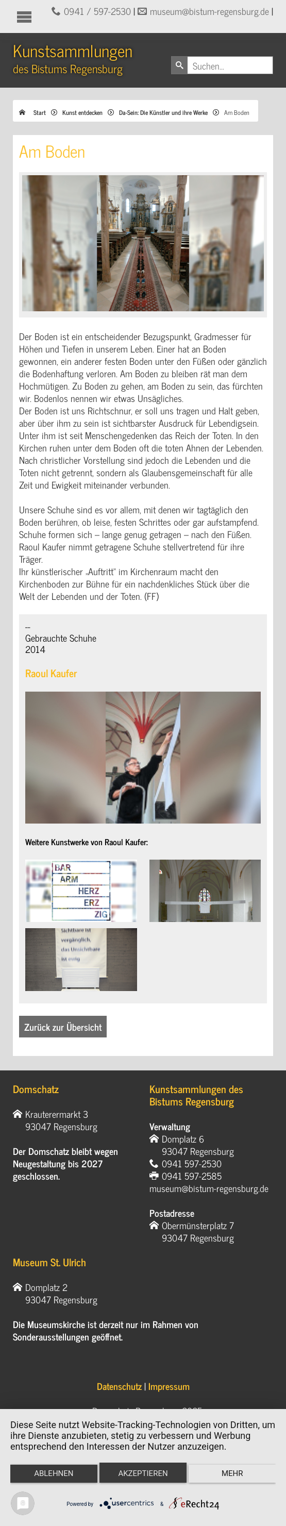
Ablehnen (53, 1473)
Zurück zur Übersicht (63, 1026)
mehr (232, 1473)
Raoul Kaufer (51, 672)
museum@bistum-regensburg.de (209, 11)
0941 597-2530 (192, 1163)
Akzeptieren (142, 1473)
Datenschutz (119, 1386)
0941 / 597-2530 (97, 11)
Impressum (169, 1386)
